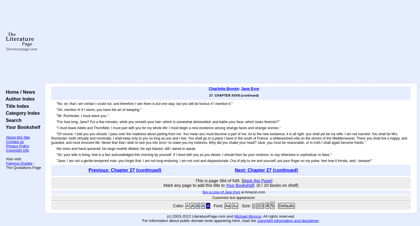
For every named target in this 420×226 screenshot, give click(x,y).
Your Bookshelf (21, 127)
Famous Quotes (19, 163)
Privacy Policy (17, 146)
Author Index (19, 98)
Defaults (286, 206)
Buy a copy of (221, 192)
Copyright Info (17, 150)
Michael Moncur (247, 216)
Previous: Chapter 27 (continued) (124, 170)
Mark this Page (257, 180)
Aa (227, 206)
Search (12, 120)
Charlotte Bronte (224, 88)
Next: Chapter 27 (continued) (266, 170)
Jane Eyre (250, 88)
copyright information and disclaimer (288, 221)
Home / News (19, 92)
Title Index (16, 106)
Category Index (21, 113)
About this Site (18, 137)
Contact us (15, 142)
